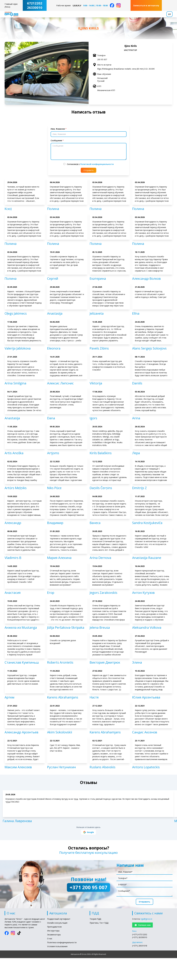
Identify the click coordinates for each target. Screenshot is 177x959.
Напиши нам (142, 926)
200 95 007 (102, 61)
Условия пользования (57, 948)
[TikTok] (19, 935)
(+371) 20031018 (139, 947)
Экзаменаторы (54, 936)
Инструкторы (53, 932)
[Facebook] (112, 5)
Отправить (88, 172)
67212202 (34, 3)
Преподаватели (54, 928)
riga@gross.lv (146, 920)
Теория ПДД (95, 920)
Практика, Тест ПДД (99, 924)
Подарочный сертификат (58, 920)
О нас (49, 940)
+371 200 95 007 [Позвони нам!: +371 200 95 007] (88, 889)
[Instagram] (118, 5)
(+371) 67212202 (139, 936)
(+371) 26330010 (139, 939)
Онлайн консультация (57, 924)
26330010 (34, 7)
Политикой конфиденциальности (97, 166)
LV (169, 15)
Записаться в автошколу (146, 5)
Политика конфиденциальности (62, 944)
